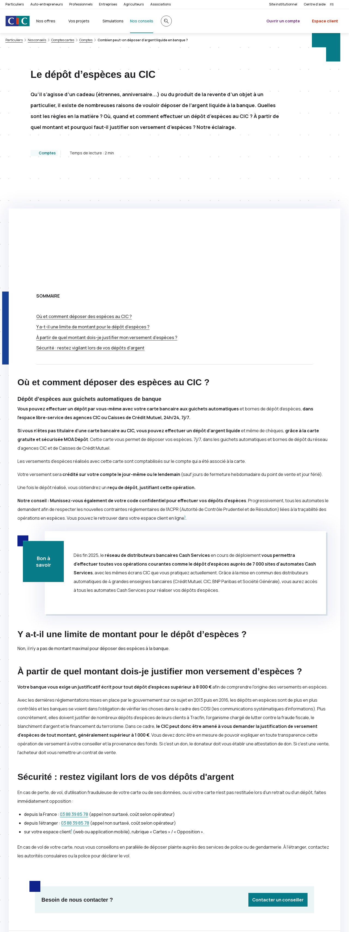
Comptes (85, 40)
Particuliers (14, 4)
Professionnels (80, 4)
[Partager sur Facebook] (207, 841)
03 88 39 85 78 (74, 705)
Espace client (325, 20)
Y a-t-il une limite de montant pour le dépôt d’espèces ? (92, 217)
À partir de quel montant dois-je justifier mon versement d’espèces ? (106, 228)
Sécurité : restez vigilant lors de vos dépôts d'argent (90, 239)
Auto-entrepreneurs (46, 4)
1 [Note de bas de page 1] (184, 407)
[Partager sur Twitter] (194, 841)
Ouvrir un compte (283, 20)
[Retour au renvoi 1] (93, 920)
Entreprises (108, 4)
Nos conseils (37, 40)
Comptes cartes (62, 40)
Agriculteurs (134, 4)
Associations (160, 4)
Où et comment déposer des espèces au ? (84, 207)
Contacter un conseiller (278, 790)
